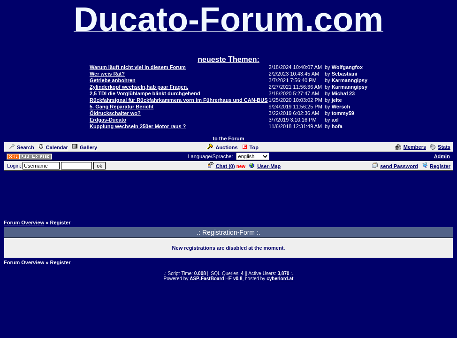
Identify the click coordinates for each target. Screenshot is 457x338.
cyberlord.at (280, 278)
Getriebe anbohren (113, 80)
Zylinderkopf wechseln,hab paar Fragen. (139, 87)
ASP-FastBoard (207, 278)
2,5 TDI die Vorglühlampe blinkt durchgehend (145, 93)
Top (250, 147)
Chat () (221, 166)
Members (411, 147)
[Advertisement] (228, 193)
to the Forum (228, 138)
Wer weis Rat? (107, 74)
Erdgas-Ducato (108, 120)
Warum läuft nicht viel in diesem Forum (138, 67)
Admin (442, 156)
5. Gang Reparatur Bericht (121, 106)
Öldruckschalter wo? (115, 113)
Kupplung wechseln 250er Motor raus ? (138, 126)
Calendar (53, 147)
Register (436, 166)
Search (21, 147)
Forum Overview (24, 222)
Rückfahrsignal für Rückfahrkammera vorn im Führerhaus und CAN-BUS (179, 100)
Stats (440, 147)
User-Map (265, 166)
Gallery (84, 147)
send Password (395, 166)
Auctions (222, 147)
